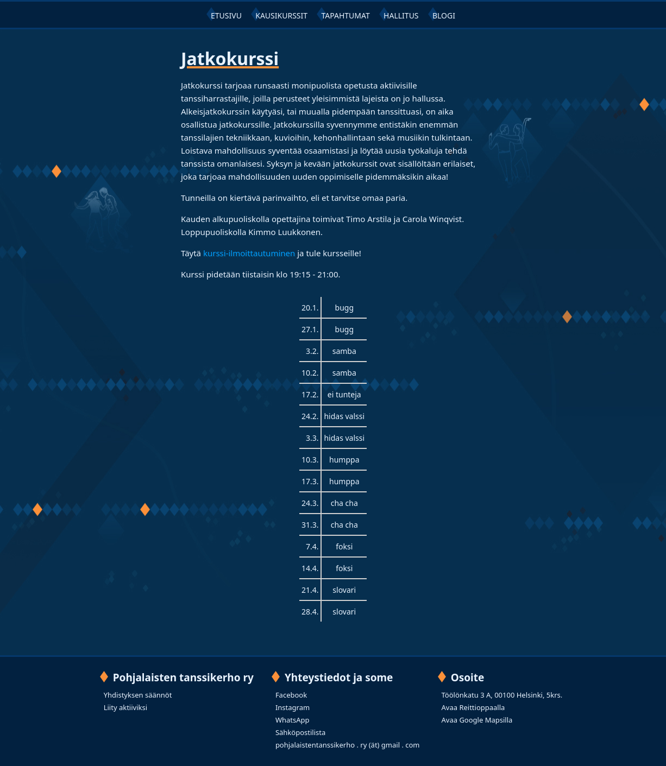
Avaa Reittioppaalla (473, 707)
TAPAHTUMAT (345, 15)
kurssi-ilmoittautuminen (249, 253)
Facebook (291, 695)
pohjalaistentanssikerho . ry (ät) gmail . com (347, 745)
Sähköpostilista (300, 732)
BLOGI (443, 15)
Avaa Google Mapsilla (477, 720)
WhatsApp (292, 720)
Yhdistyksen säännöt (138, 695)
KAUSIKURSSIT (281, 15)
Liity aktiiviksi (125, 707)
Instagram (292, 707)
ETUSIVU (226, 15)
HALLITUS (401, 15)
